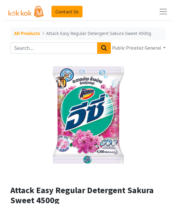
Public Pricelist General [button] (137, 48)
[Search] (104, 48)
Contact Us (67, 12)
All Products (27, 33)
